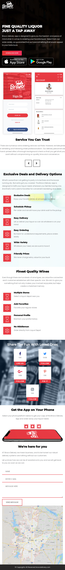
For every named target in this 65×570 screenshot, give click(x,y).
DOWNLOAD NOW (12, 53)
